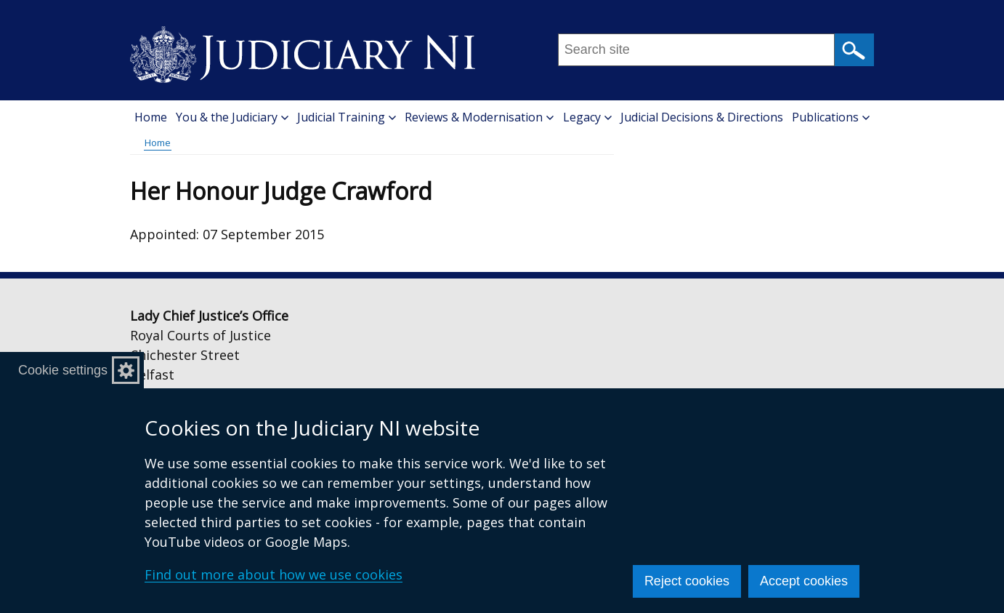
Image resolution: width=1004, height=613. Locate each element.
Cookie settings (63, 370)
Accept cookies (804, 581)
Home (150, 117)
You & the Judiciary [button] (232, 117)
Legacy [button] (587, 117)
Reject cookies (686, 581)
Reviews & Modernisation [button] (479, 117)
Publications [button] (831, 117)
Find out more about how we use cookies (273, 574)
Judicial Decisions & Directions (701, 117)
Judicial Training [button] (346, 117)
